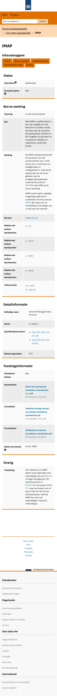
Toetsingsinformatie (13, 64)
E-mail (31, 285)
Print (28, 544)
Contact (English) (9, 688)
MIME (31, 270)
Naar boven (28, 541)
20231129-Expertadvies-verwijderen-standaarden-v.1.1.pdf (37, 390)
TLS (30, 226)
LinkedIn (28, 548)
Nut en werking (21, 61)
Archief (9, 668)
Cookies (5, 651)
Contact (5, 625)
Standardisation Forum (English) (16, 682)
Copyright (6, 656)
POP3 (30, 256)
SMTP (27, 202)
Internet (32, 289)
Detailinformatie (40, 61)
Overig (30, 64)
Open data (6, 662)
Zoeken (42, 21)
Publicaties (7, 614)
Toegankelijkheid (9, 639)
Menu (16, 14)
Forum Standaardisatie (14, 28)
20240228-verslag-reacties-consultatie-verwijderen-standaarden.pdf (37, 412)
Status (7, 61)
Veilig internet (31, 218)
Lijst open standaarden (18, 32)
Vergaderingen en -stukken (13, 619)
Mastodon (28, 552)
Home (4, 14)
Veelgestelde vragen (10, 594)
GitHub (28, 555)
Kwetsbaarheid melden (12, 645)
